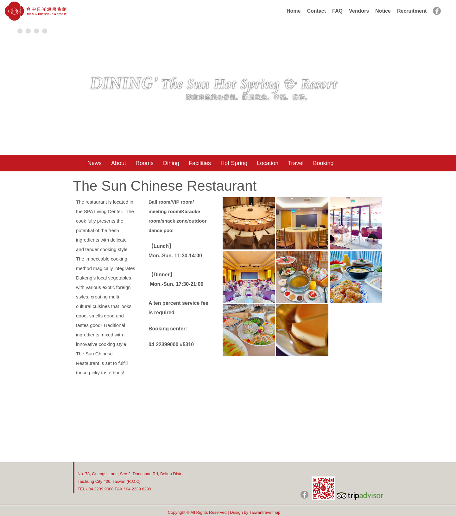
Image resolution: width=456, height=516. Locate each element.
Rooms (145, 163)
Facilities (200, 163)
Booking (323, 163)
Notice (383, 11)
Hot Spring (233, 163)
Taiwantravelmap (265, 512)
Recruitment (412, 11)
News (94, 163)
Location (267, 163)
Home (294, 11)
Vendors (359, 11)
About (118, 163)
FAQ (337, 11)
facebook (437, 11)
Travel (295, 163)
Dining (171, 163)
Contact (316, 11)
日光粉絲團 (304, 495)
